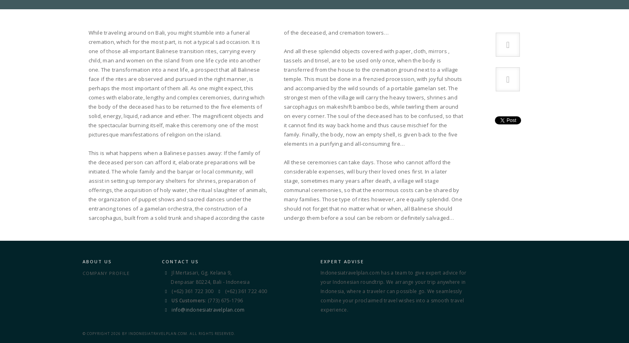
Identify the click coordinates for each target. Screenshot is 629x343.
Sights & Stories (452, 15)
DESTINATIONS (307, 15)
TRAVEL (352, 15)
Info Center (395, 15)
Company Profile (106, 273)
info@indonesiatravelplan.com (208, 309)
